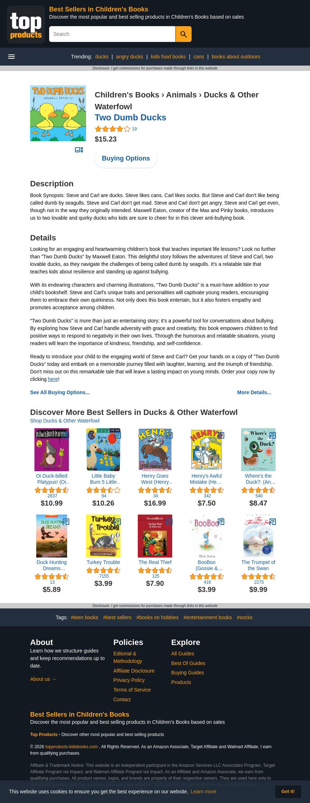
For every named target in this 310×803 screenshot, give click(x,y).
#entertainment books (208, 617)
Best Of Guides (188, 663)
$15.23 (106, 139)
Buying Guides (187, 672)
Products (181, 682)
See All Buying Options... (60, 392)
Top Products (44, 734)
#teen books (84, 617)
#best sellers (117, 617)
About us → (43, 679)
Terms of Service (132, 690)
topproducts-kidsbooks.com (71, 746)
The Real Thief (155, 562)
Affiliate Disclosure (134, 671)
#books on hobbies (157, 617)
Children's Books (127, 94)
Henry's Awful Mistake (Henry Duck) (207, 479)
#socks (245, 617)
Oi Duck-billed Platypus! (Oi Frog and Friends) (51, 479)
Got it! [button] (288, 791)
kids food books (168, 56)
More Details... (254, 392)
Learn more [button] (204, 791)
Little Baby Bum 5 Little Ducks (103, 479)
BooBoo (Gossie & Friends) (206, 565)
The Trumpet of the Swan (258, 565)
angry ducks (129, 56)
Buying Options (126, 158)
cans (198, 56)
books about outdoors (236, 56)
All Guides (182, 653)
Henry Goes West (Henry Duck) (155, 479)
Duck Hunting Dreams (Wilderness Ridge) (52, 565)
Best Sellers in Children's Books (98, 9)
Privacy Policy (129, 680)
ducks (102, 56)
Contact (122, 699)
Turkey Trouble (103, 562)
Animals (181, 94)
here (53, 379)
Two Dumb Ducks (130, 117)
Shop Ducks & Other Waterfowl (64, 421)
